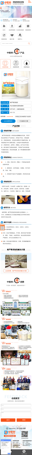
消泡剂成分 (27, 67)
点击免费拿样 (8, 121)
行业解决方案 (24, 121)
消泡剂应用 (16, 67)
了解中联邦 (24, 452)
